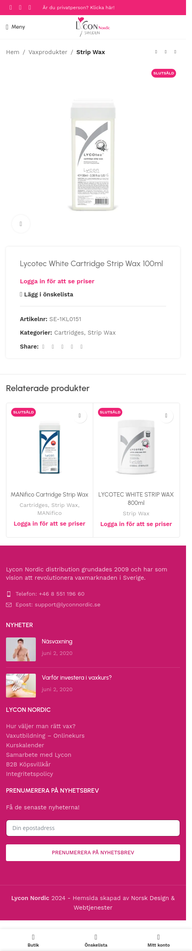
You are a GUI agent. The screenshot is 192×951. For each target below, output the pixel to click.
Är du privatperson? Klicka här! (78, 7)
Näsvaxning (57, 641)
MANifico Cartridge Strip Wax (49, 494)
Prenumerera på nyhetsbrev (93, 853)
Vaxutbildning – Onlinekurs (45, 735)
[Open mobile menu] (15, 27)
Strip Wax (90, 52)
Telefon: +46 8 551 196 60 (50, 593)
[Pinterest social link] (62, 346)
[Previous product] (156, 52)
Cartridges (69, 332)
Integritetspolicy (29, 774)
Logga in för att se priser (57, 281)
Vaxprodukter (47, 52)
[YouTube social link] (30, 7)
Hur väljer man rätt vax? (41, 726)
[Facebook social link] (11, 7)
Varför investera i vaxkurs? (77, 677)
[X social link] (53, 346)
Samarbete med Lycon (38, 754)
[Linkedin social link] (72, 346)
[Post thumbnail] (21, 649)
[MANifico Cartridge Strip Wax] (49, 446)
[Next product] (175, 52)
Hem (13, 52)
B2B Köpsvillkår (28, 764)
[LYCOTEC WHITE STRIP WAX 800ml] (136, 446)
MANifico (49, 513)
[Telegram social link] (81, 346)
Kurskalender (25, 745)
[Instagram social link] (20, 7)
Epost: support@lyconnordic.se (58, 604)
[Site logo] (93, 26)
